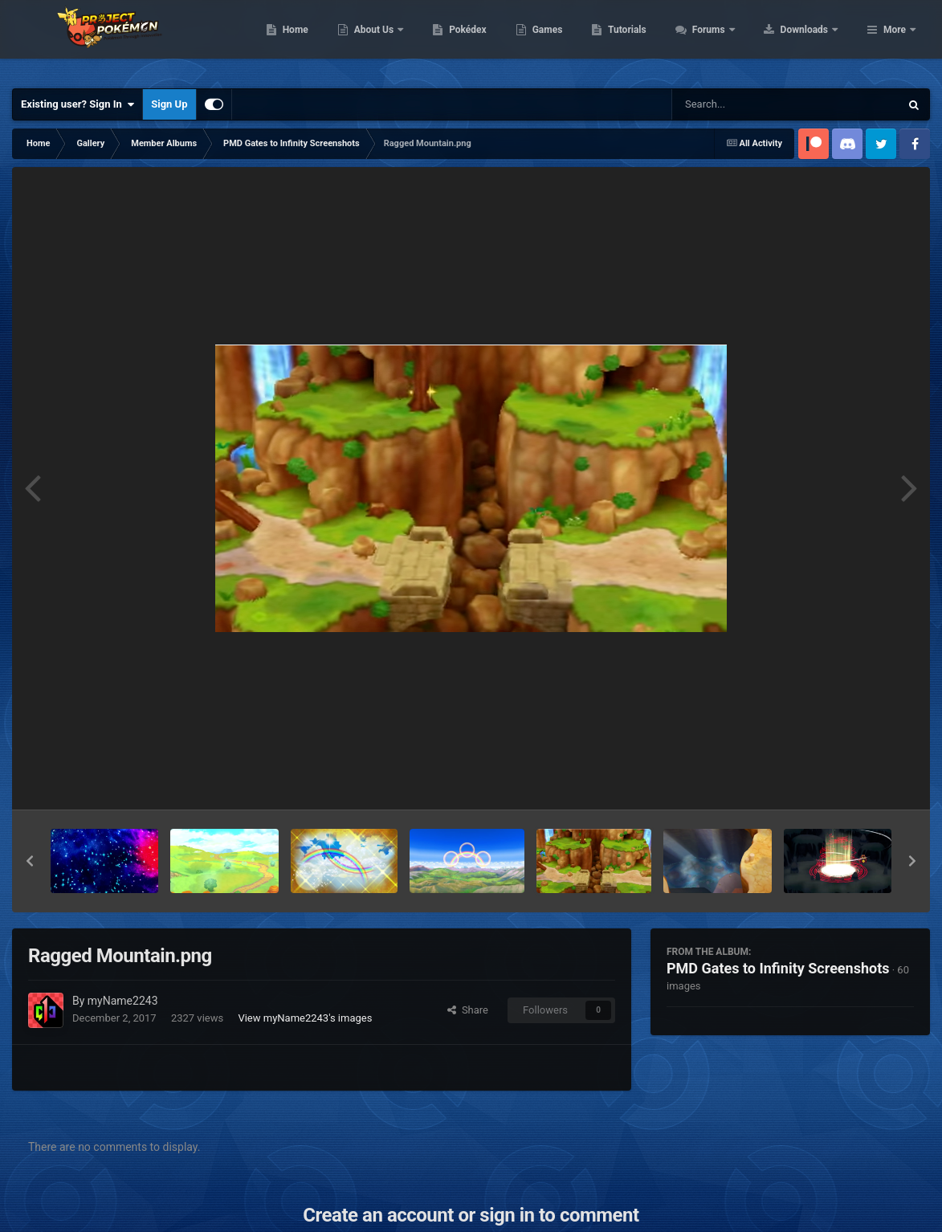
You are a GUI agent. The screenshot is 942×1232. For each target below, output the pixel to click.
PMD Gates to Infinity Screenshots (778, 968)
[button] (29, 861)
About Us (477, 40)
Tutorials (729, 40)
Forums (811, 40)
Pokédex (570, 40)
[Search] (745, 104)
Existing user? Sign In (77, 104)
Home (397, 40)
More (894, 40)
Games (649, 40)
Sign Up (169, 104)
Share (467, 1010)
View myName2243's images (305, 1018)
